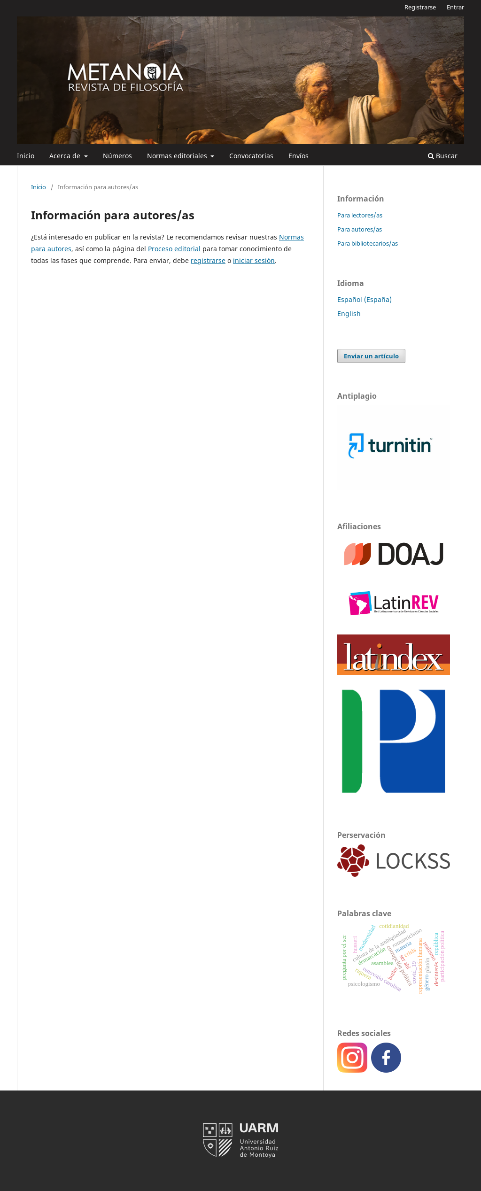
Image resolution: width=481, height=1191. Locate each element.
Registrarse (420, 7)
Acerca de (65, 155)
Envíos (298, 155)
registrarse (208, 260)
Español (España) (364, 299)
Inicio (25, 155)
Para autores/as (359, 229)
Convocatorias (251, 155)
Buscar (443, 155)
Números (117, 155)
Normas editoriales (178, 155)
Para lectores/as (359, 215)
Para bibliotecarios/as (367, 243)
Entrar (455, 7)
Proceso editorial (174, 248)
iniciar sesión (254, 260)
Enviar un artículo (371, 356)
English (349, 313)
